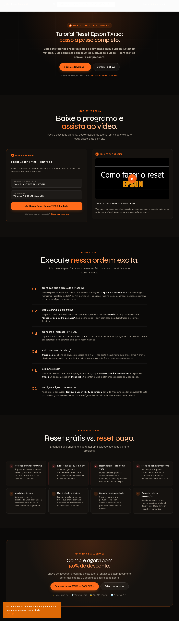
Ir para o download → (75, 66)
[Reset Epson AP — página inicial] (16, 4)
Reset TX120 (91, 25)
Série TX (77, 25)
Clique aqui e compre (60, 214)
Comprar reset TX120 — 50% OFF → (75, 586)
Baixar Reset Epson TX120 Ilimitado (46, 206)
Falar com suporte (114, 586)
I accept (10, 613)
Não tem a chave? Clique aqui (104, 75)
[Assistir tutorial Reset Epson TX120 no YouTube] (132, 178)
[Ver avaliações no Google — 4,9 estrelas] (159, 4)
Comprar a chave (106, 66)
